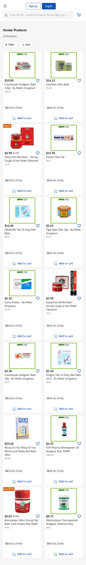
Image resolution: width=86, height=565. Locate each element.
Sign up (33, 6)
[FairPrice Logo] (16, 6)
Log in (49, 6)
